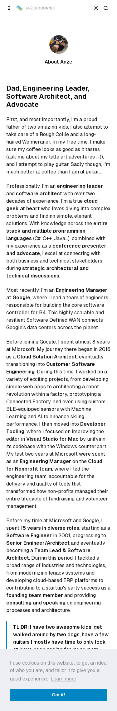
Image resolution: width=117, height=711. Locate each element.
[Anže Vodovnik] (36, 8)
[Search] (106, 8)
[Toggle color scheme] (96, 8)
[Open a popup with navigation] (9, 8)
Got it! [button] (58, 694)
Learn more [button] (63, 678)
